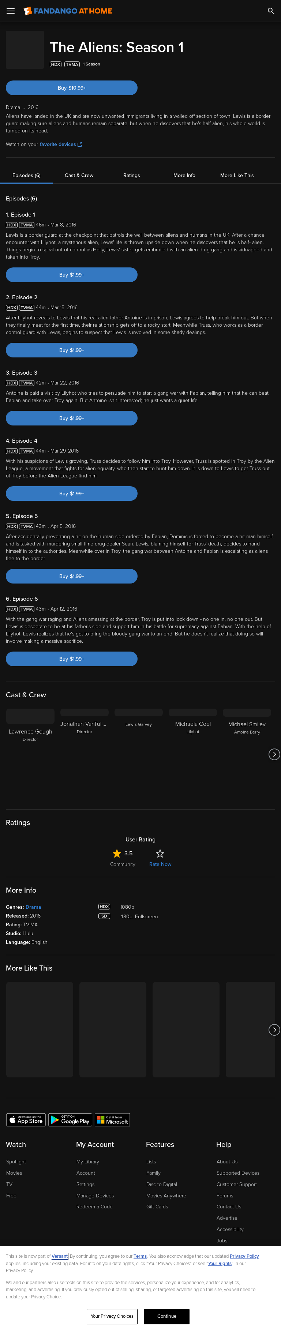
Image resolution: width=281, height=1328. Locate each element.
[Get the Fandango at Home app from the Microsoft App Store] (112, 1112)
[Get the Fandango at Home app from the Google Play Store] (70, 1112)
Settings (85, 1177)
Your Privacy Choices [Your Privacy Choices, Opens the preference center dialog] (112, 1316)
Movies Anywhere (166, 1188)
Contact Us (229, 1199)
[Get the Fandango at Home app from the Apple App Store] (26, 1112)
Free (11, 1188)
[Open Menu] (10, 11)
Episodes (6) (26, 168)
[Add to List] (271, 57)
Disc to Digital (161, 1177)
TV (9, 1177)
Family (153, 1166)
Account (85, 1166)
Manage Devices (95, 1188)
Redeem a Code (94, 1199)
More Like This (237, 168)
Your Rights (220, 1264)
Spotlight (16, 1154)
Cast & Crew (79, 168)
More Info (184, 168)
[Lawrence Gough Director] (30, 747)
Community (122, 857)
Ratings (131, 168)
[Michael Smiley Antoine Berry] (246, 747)
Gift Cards (157, 1199)
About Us (227, 1154)
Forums (225, 1188)
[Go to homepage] (68, 11)
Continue (166, 1316)
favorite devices (61, 137)
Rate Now (160, 857)
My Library (87, 1154)
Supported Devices (238, 1166)
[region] (140, 1287)
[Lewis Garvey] (138, 747)
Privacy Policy (244, 1256)
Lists (151, 1154)
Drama (33, 900)
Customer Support (237, 1177)
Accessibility (230, 1222)
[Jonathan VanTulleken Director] (84, 747)
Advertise (227, 1211)
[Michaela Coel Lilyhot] (192, 747)
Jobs (222, 1233)
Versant (60, 1256)
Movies (14, 1166)
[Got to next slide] (274, 747)
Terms (140, 1256)
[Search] (271, 11)
